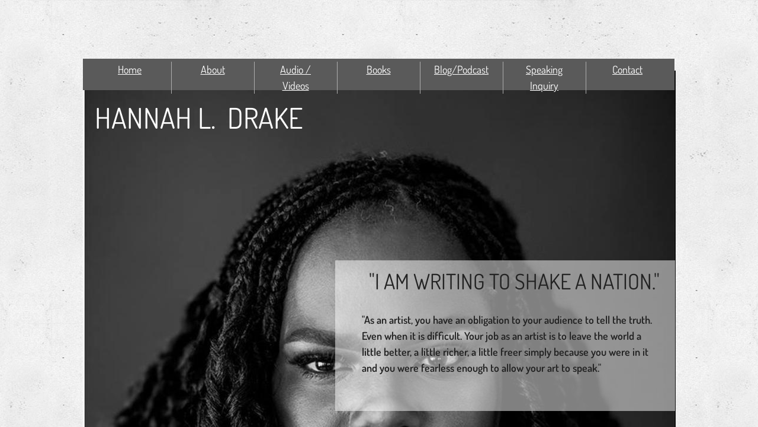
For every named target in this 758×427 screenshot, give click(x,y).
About (213, 69)
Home (130, 69)
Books (379, 69)
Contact (627, 69)
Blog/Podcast (461, 69)
